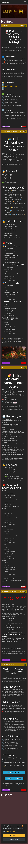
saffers (22, 25)
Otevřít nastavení (10, 831)
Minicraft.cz (5, 2)
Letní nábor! (5, 25)
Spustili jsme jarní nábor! (8, 664)
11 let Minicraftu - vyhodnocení (9, 131)
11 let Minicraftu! (6, 367)
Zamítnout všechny (14, 839)
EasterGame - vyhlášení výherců (9, 591)
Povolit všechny (14, 835)
